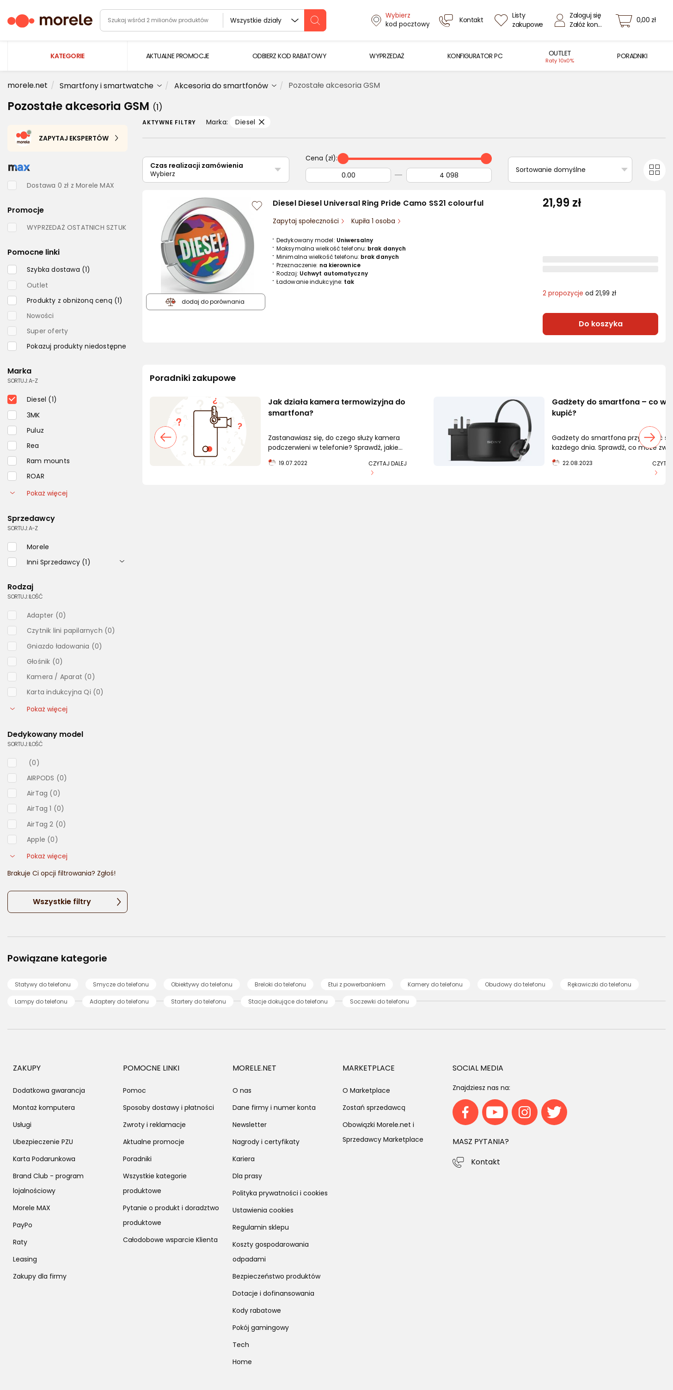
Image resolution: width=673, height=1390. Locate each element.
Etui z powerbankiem (356, 984)
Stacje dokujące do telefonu (288, 1001)
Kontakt (485, 1162)
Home (242, 1361)
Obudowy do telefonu (515, 984)
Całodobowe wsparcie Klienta (170, 1239)
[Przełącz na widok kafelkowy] (654, 170)
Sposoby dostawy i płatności (168, 1107)
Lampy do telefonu (41, 1001)
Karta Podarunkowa (44, 1158)
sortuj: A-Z (22, 381)
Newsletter (249, 1124)
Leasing (25, 1259)
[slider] (343, 158)
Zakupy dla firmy (40, 1276)
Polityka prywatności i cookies (280, 1193)
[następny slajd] (650, 437)
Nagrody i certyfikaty (266, 1141)
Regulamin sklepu (260, 1227)
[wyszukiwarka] (213, 20)
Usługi (22, 1124)
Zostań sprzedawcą (374, 1107)
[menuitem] (177, 56)
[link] (177, 56)
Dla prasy (247, 1176)
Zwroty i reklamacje (154, 1124)
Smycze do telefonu (121, 984)
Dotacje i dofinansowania (273, 1293)
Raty (20, 1242)
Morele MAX (31, 1207)
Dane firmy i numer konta (274, 1107)
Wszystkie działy (255, 20)
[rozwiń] (122, 561)
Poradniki (137, 1158)
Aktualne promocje (153, 1141)
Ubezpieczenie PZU (43, 1141)
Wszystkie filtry (62, 901)
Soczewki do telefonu (379, 1001)
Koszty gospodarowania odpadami (270, 1252)
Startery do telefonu (198, 1001)
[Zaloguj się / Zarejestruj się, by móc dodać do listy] (257, 205)
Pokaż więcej (38, 493)
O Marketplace (366, 1090)
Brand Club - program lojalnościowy (48, 1183)
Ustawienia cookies (263, 1210)
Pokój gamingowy (260, 1327)
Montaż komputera (44, 1107)
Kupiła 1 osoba (374, 221)
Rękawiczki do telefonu (599, 984)
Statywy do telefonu (43, 984)
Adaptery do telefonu (119, 1001)
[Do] (449, 175)
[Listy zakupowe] (520, 20)
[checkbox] (49, 269)
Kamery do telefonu (435, 984)
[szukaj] (315, 20)
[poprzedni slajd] (165, 437)
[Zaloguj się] (580, 20)
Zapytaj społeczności (307, 221)
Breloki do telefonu (280, 984)
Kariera (243, 1158)
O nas (241, 1090)
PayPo (22, 1225)
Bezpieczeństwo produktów (276, 1276)
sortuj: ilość (25, 596)
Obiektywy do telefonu (201, 984)
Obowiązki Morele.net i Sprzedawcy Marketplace (383, 1132)
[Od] (348, 175)
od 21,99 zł (579, 293)
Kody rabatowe (256, 1310)
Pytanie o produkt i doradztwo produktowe (171, 1215)
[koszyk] (638, 20)
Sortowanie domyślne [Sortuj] (551, 169)
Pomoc (134, 1090)
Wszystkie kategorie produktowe (155, 1183)
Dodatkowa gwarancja (49, 1090)
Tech (240, 1344)
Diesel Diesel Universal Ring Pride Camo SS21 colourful (378, 203)
